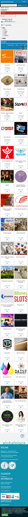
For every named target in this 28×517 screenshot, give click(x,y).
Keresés (7, 7)
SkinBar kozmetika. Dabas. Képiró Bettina (20, 425)
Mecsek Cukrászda (7, 89)
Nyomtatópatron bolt (7, 376)
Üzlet (4, 34)
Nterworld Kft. (7, 352)
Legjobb (7, 185)
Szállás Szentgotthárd (20, 233)
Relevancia (10, 45)
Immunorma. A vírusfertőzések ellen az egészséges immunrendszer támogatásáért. (7, 305)
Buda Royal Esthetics (21, 352)
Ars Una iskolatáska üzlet (7, 161)
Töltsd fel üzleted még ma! (7, 456)
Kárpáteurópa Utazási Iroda (7, 281)
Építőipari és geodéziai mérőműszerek (7, 210)
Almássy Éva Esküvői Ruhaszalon (21, 281)
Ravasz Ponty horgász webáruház (20, 329)
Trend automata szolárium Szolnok (7, 425)
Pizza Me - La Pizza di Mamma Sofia (7, 114)
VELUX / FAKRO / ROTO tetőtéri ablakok (7, 257)
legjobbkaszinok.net (7, 328)
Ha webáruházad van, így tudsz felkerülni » (9, 459)
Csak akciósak (6, 25)
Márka (5, 32)
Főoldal (2, 7)
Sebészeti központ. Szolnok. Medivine (20, 162)
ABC (17, 45)
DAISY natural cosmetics (21, 376)
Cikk (4, 30)
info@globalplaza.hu (5, 504)
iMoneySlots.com (20, 305)
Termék (5, 31)
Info (7, 71)
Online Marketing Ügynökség (21, 209)
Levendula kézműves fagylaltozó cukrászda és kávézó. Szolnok (21, 186)
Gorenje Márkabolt (20, 89)
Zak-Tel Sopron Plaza (21, 65)
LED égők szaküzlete (7, 233)
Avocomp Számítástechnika (20, 137)
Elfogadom (5, 514)
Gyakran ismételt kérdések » (6, 482)
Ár (21, 45)
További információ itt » (18, 513)
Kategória (5, 35)
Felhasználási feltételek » (6, 488)
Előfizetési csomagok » (5, 483)
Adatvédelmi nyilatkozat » (6, 486)
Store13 (20, 113)
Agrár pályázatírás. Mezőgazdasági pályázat (7, 401)
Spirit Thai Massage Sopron (20, 400)
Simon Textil (7, 65)
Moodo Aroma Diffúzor (20, 257)
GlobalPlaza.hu (4, 476)
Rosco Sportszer (7, 137)
